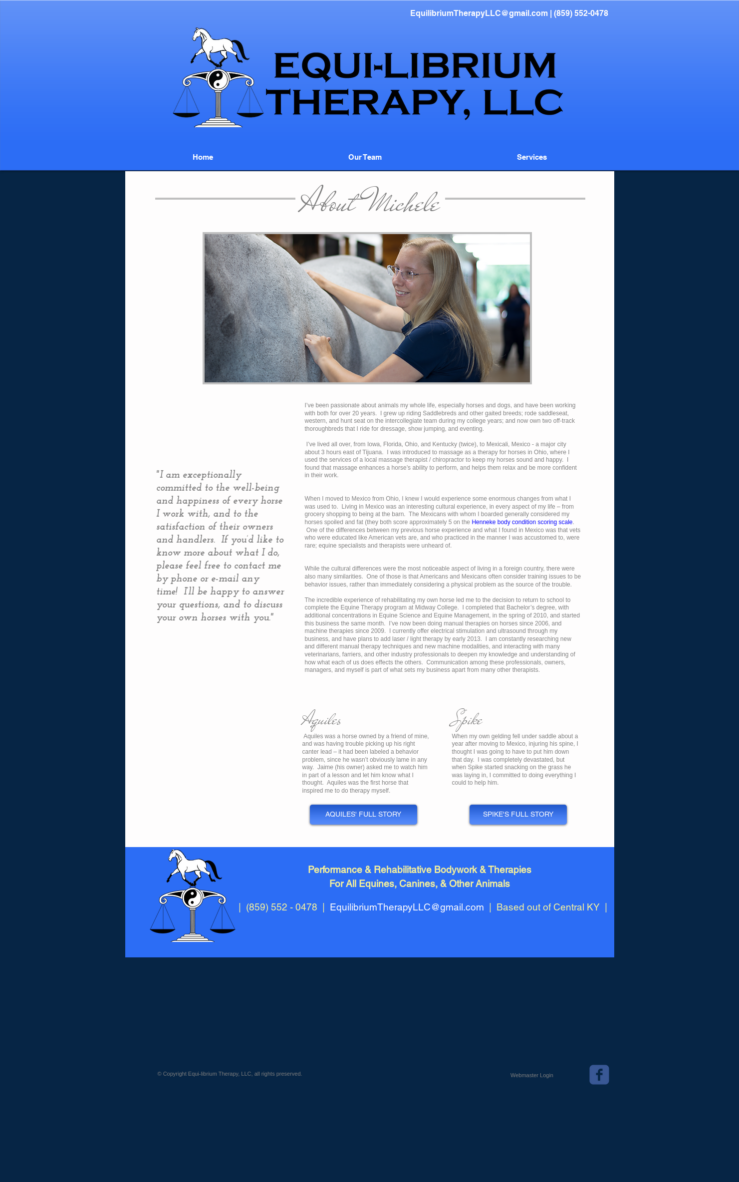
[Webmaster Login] (532, 1075)
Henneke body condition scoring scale (522, 522)
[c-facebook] (599, 1075)
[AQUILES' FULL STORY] (363, 815)
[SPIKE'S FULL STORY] (518, 815)
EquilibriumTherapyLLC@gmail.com (479, 13)
